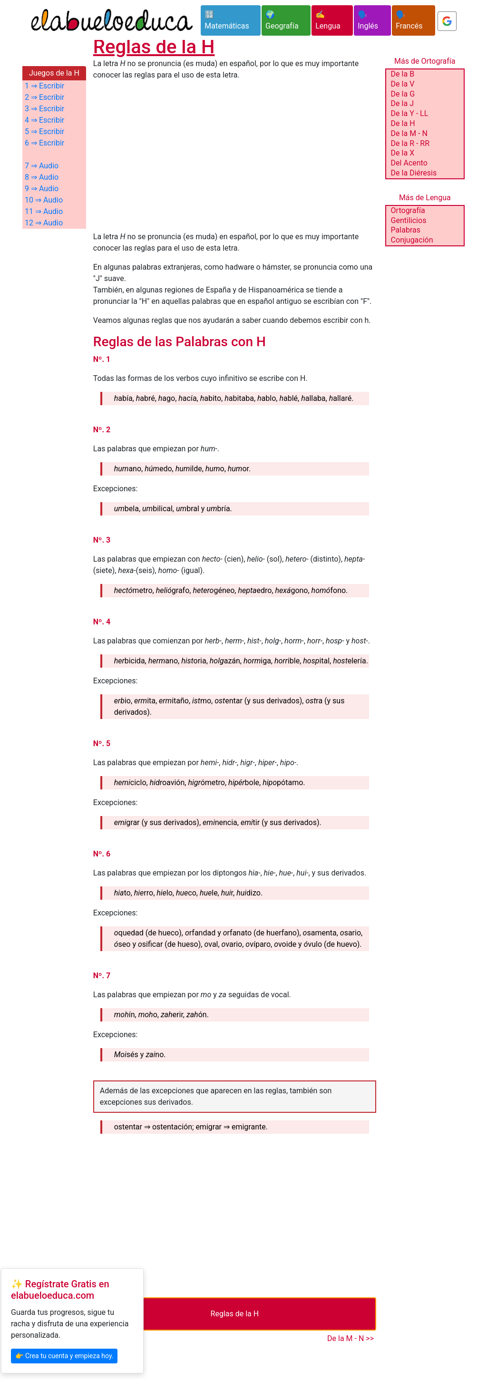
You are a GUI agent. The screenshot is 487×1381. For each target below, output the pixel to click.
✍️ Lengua (327, 20)
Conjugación (412, 239)
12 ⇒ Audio (44, 222)
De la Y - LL (410, 113)
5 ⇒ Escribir (44, 131)
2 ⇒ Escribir (44, 97)
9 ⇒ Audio (41, 188)
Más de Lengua (425, 197)
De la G (403, 93)
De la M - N (409, 133)
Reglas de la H (235, 1313)
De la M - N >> (350, 1338)
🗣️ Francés (409, 20)
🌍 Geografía (282, 20)
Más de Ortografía (424, 61)
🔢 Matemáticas (227, 20)
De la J (402, 103)
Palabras (405, 229)
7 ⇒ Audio (41, 165)
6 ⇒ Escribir (44, 142)
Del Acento (409, 162)
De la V (403, 83)
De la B (402, 73)
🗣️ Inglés (368, 20)
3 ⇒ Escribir (44, 108)
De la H (403, 123)
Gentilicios (409, 220)
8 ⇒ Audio (41, 177)
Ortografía (408, 210)
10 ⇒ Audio (44, 199)
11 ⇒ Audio (44, 211)
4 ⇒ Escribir (44, 120)
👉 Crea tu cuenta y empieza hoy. (64, 1356)
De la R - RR (410, 143)
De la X (403, 152)
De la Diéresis (414, 172)
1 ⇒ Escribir (44, 85)
